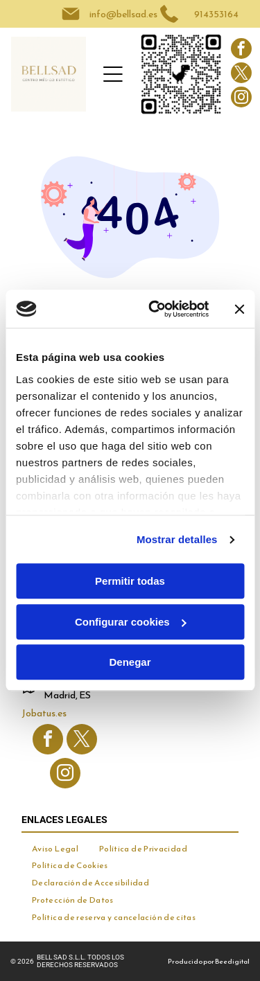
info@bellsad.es (123, 14)
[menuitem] (55, 847)
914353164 (216, 14)
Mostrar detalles (177, 539)
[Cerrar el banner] (239, 309)
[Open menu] (113, 74)
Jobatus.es (44, 713)
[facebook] (241, 50)
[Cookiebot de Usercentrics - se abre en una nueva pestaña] (155, 309)
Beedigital (232, 961)
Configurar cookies (131, 622)
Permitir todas (130, 581)
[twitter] (241, 74)
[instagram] (241, 99)
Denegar (129, 663)
